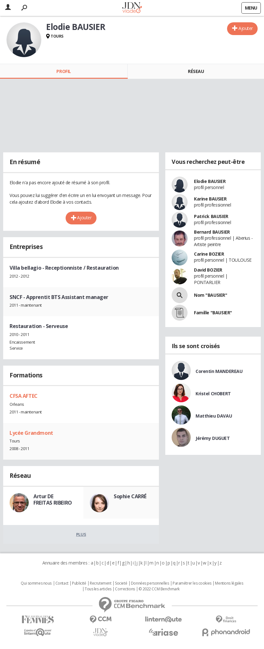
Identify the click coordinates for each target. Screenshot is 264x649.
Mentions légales (229, 583)
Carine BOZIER (209, 254)
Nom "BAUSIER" (210, 295)
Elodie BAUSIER (209, 181)
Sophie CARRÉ (130, 496)
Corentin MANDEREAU (219, 371)
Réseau (196, 71)
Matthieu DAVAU (214, 416)
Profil (63, 71)
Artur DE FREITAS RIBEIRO (52, 499)
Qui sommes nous (36, 583)
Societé (121, 583)
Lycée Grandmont (31, 432)
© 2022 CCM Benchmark (159, 589)
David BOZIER (208, 270)
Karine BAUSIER (210, 199)
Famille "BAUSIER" (213, 313)
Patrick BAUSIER (211, 216)
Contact (61, 583)
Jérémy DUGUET (213, 438)
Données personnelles (150, 583)
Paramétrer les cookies (192, 583)
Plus (81, 534)
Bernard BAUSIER (212, 232)
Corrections (125, 589)
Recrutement (100, 583)
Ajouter (246, 28)
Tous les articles (98, 589)
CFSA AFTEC (24, 395)
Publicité (79, 583)
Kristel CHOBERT (213, 393)
